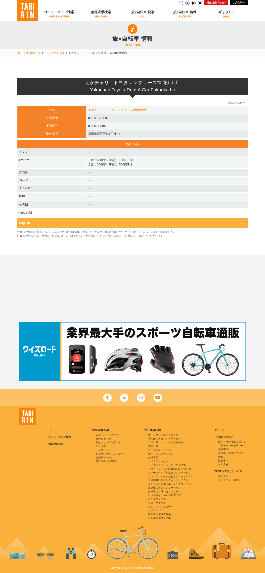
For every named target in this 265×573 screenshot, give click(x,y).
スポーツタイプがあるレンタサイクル (169, 472)
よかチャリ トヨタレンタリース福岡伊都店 (117, 109)
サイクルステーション (160, 453)
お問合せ (239, 2)
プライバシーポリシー (230, 445)
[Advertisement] (132, 288)
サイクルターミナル (159, 449)
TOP (50, 430)
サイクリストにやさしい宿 (163, 434)
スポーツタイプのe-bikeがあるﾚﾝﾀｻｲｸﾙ (170, 468)
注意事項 (223, 460)
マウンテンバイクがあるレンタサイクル (170, 476)
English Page (216, 2)
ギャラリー (226, 12)
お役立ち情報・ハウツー (109, 453)
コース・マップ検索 (59, 12)
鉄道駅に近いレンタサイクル (164, 487)
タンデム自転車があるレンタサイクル (169, 484)
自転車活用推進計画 (159, 514)
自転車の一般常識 (106, 461)
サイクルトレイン (158, 461)
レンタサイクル (54, 53)
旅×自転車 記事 (142, 12)
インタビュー (103, 449)
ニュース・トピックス (108, 434)
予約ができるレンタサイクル (164, 438)
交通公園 (153, 446)
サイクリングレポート (108, 442)
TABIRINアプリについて (228, 471)
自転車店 (153, 457)
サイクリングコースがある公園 (165, 442)
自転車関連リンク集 (159, 518)
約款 (220, 456)
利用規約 (223, 476)
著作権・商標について (230, 453)
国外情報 (101, 446)
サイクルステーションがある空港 (167, 465)
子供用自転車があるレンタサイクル (168, 480)
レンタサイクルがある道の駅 (164, 495)
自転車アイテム (104, 457)
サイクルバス (155, 510)
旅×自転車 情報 (184, 12)
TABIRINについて (224, 436)
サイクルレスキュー (159, 506)
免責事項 (223, 449)
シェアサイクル (157, 502)
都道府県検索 (101, 12)
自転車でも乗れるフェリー (163, 491)
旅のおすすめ (103, 438)
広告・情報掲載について (232, 441)
